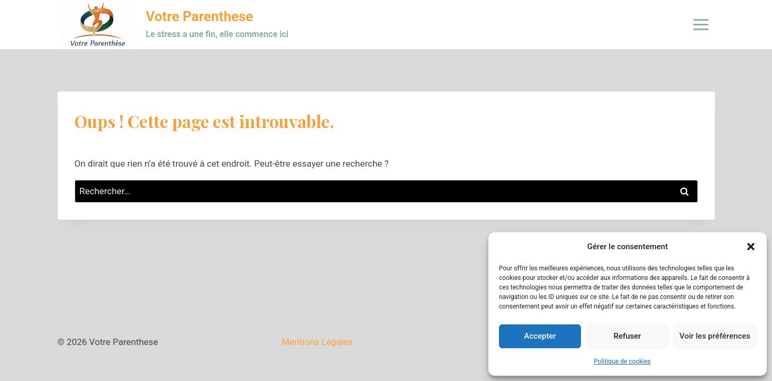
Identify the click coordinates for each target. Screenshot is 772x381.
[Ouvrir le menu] (701, 24)
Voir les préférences (714, 336)
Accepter (540, 336)
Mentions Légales (317, 342)
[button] (751, 246)
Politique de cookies (622, 361)
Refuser (627, 336)
